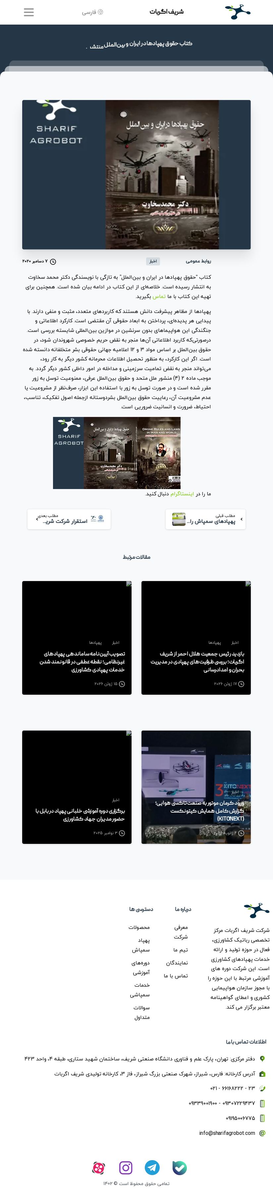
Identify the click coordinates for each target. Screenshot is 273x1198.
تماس (159, 296)
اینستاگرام (182, 493)
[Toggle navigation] (28, 12)
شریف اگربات (166, 12)
